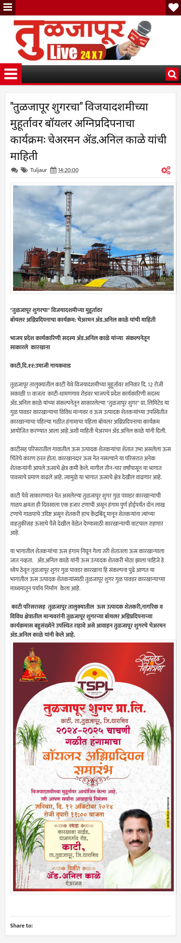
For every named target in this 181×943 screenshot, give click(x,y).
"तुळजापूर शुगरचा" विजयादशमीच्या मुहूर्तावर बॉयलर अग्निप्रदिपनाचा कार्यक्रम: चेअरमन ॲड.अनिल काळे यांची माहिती (88, 130)
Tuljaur (38, 170)
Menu (7, 7)
